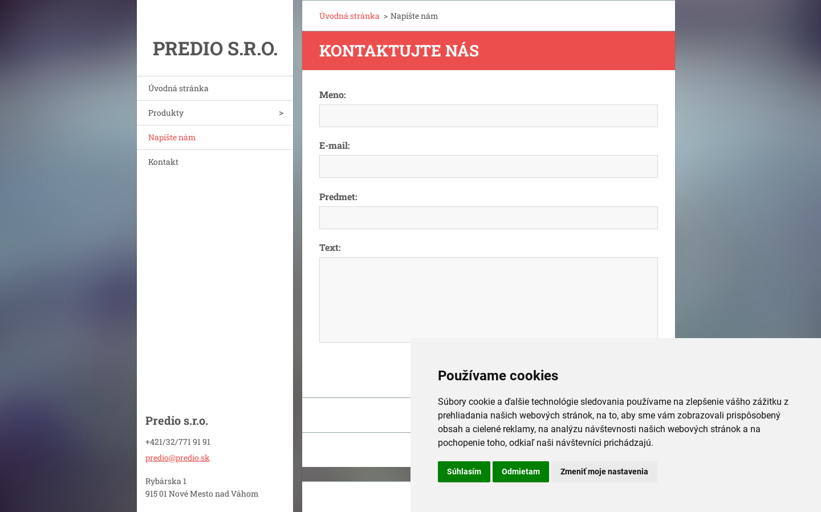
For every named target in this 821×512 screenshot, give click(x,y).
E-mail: (334, 145)
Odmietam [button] (521, 471)
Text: (330, 247)
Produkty (166, 112)
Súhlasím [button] (464, 471)
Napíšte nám (172, 137)
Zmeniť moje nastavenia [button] (604, 471)
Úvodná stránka (178, 88)
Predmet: (338, 196)
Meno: (332, 94)
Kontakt (163, 161)
